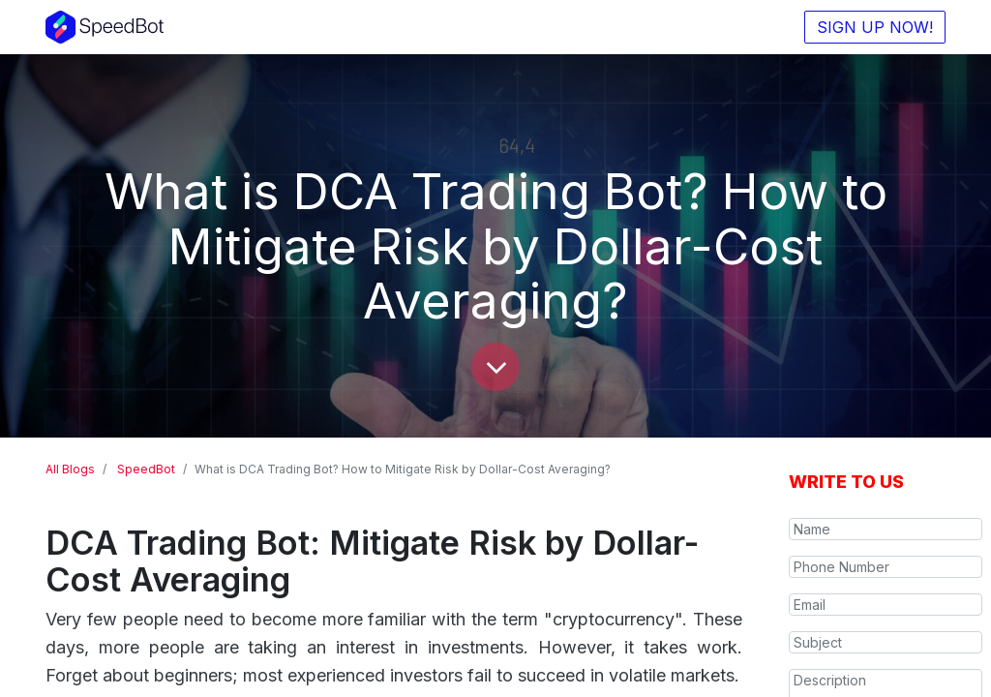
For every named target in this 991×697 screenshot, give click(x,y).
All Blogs (70, 469)
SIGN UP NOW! (875, 27)
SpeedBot (146, 469)
